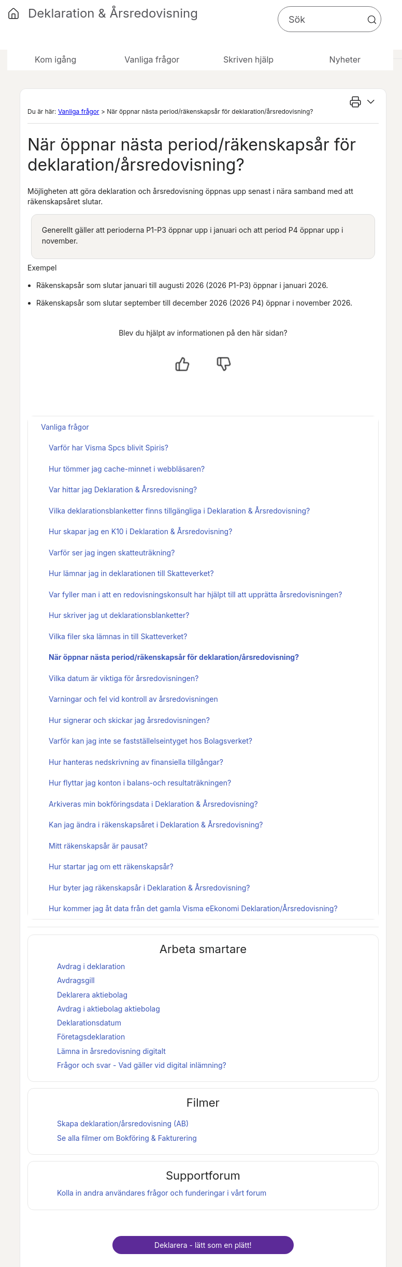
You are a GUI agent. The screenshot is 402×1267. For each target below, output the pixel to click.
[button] (372, 19)
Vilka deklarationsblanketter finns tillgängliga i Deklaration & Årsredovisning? (179, 510)
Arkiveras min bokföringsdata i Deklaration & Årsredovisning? (153, 804)
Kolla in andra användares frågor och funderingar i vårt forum (161, 1192)
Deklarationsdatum (89, 1022)
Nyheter (345, 59)
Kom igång (55, 59)
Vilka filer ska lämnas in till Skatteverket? (118, 636)
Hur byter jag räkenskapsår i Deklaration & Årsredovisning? (149, 887)
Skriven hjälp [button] (248, 59)
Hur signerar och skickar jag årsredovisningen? (129, 720)
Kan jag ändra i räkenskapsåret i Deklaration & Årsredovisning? (156, 824)
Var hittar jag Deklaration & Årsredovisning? (123, 489)
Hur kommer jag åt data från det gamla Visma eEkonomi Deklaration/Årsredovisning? (193, 908)
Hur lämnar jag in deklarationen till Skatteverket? (131, 573)
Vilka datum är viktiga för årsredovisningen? (123, 678)
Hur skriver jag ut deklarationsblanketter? (119, 615)
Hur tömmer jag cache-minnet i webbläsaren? (127, 468)
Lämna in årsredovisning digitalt (111, 1051)
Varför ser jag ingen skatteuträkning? (112, 552)
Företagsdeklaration (91, 1036)
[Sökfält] (329, 19)
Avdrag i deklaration (91, 966)
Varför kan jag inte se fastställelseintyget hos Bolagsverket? (150, 740)
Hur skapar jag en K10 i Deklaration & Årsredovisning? (140, 531)
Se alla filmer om (127, 1138)
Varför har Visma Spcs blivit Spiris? (108, 447)
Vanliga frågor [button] (151, 59)
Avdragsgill (76, 980)
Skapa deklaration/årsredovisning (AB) (123, 1123)
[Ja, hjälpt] (182, 364)
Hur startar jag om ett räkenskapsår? (111, 866)
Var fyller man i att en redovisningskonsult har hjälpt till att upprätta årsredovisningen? (195, 594)
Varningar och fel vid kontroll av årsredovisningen (133, 699)
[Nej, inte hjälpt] (223, 364)
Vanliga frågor (78, 111)
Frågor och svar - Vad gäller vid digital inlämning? (141, 1065)
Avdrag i (89, 1008)
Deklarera (92, 994)
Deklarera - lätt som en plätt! (203, 1245)
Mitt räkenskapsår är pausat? (98, 845)
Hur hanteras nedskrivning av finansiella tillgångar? (136, 762)
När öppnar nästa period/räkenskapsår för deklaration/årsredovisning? (174, 657)
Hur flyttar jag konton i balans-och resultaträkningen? (140, 782)
